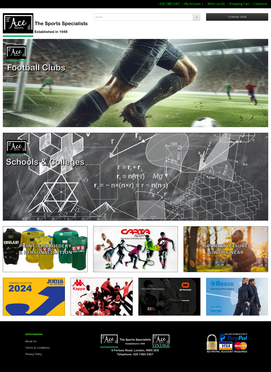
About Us (31, 341)
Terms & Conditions (37, 347)
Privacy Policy (33, 354)
